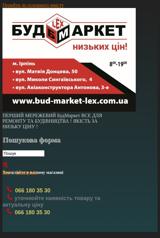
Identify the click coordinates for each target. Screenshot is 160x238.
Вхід (7, 172)
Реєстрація (26, 172)
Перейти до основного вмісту (33, 5)
